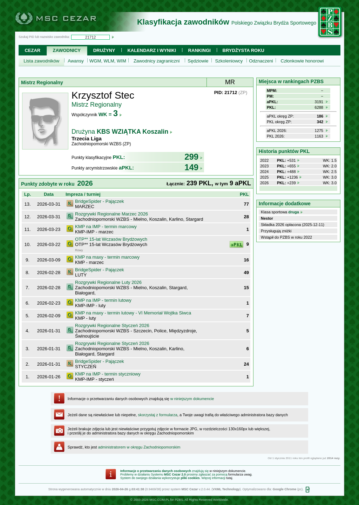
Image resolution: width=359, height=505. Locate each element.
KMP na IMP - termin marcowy (106, 226)
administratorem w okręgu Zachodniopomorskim (139, 447)
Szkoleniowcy (229, 61)
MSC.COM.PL (159, 499)
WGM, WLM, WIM (107, 61)
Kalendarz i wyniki (151, 50)
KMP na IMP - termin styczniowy (108, 374)
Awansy (75, 61)
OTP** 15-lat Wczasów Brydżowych (111, 239)
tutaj (229, 478)
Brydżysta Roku (243, 50)
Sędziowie (198, 61)
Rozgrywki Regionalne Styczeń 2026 (112, 325)
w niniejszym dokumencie (192, 399)
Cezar (32, 50)
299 (193, 156)
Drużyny (104, 50)
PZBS (179, 499)
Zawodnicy (67, 50)
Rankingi (199, 50)
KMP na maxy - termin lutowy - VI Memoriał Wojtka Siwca (133, 312)
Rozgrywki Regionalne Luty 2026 (108, 282)
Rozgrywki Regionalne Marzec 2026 (111, 214)
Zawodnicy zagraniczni (157, 61)
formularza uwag (240, 474)
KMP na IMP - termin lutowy (103, 300)
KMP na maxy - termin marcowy (107, 257)
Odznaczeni (261, 61)
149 (193, 167)
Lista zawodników (41, 61)
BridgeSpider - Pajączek (99, 201)
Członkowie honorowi (302, 61)
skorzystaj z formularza (157, 415)
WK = (110, 114)
